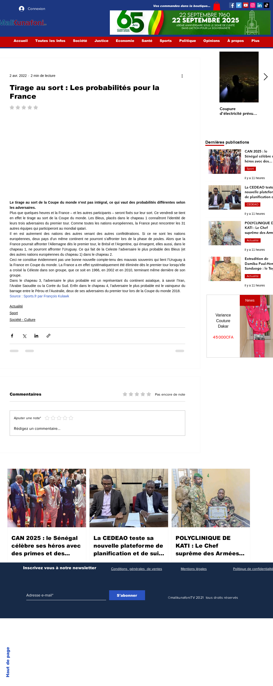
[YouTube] (245, 5)
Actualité (16, 306)
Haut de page (7, 662)
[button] (216, 6)
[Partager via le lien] (48, 335)
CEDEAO (252, 204)
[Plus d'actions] (182, 76)
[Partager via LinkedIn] (36, 335)
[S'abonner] (127, 595)
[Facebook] (232, 5)
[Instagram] (252, 5)
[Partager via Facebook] (12, 335)
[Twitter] (239, 5)
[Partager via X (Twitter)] (24, 335)
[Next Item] (266, 77)
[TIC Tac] (266, 5)
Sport (14, 313)
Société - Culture (22, 320)
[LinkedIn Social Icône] (259, 5)
